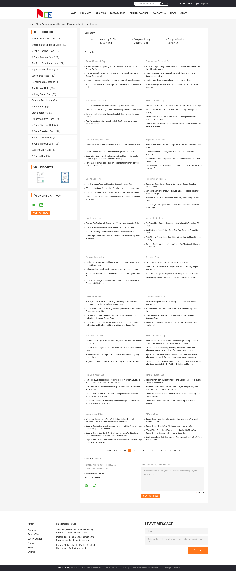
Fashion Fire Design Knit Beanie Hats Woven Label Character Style (112, 223)
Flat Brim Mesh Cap (42, 137)
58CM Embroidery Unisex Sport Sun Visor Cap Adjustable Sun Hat (172, 273)
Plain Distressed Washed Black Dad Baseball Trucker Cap (109, 184)
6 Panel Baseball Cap (42, 131)
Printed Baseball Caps (43, 38)
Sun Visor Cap (39, 106)
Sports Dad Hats (40, 75)
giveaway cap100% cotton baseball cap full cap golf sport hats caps (113, 80)
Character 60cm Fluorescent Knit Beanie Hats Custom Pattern (110, 227)
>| (179, 450)
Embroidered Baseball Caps (46, 44)
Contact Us (159, 13)
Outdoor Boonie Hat (42, 100)
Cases (183, 13)
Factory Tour (117, 13)
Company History (142, 39)
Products (85, 13)
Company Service (176, 39)
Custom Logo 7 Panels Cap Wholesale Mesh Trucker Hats (169, 426)
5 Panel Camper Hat (42, 125)
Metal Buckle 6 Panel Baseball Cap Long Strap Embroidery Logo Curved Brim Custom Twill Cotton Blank (75, 539)
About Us (101, 13)
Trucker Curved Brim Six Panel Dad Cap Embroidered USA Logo (171, 80)
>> (175, 450)
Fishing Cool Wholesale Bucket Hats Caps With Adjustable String (112, 269)
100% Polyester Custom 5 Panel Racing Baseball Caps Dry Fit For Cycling (74, 531)
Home (73, 13)
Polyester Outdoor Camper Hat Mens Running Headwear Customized (113, 361)
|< (120, 450)
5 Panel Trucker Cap (42, 57)
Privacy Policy (63, 568)
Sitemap (32, 552)
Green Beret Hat (39, 112)
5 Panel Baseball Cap (42, 51)
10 (170, 450)
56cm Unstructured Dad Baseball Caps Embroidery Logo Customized (113, 188)
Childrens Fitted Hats (42, 119)
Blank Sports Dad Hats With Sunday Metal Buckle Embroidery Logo (112, 192)
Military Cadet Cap (41, 94)
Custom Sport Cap (41, 149)
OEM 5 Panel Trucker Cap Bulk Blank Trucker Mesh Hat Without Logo (173, 106)
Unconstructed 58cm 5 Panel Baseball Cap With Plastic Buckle (111, 106)
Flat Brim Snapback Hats (44, 63)
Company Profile (108, 39)
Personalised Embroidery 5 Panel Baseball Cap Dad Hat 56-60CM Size (114, 110)
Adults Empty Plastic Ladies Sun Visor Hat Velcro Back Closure (171, 278)
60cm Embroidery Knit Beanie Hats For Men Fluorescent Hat (110, 232)
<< (125, 450)
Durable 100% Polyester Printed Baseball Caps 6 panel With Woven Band (75, 546)
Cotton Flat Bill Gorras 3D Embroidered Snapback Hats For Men (111, 152)
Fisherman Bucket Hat (43, 81)
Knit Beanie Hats (40, 88)
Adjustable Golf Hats (42, 69)
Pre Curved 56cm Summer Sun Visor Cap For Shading (167, 262)
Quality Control (139, 13)
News (173, 13)
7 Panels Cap (38, 156)
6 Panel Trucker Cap (42, 143)
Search (165, 4)
